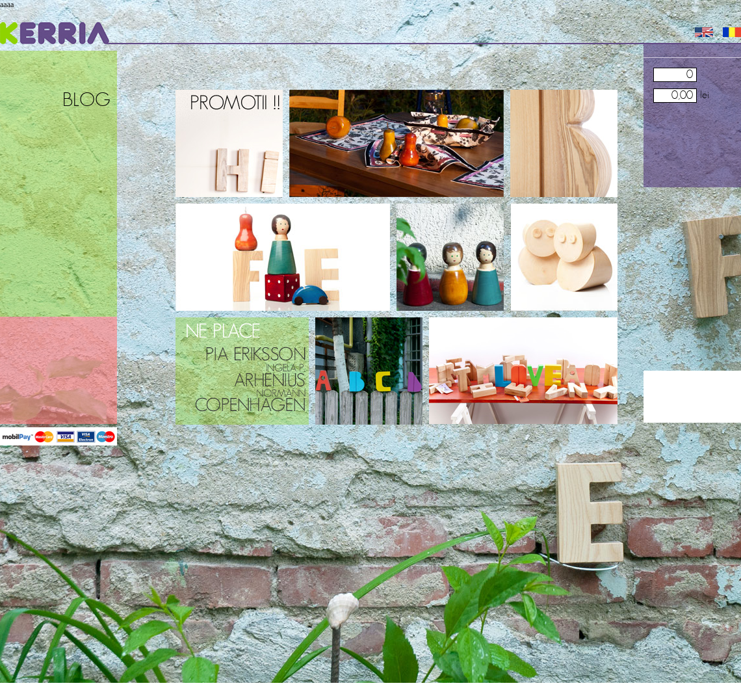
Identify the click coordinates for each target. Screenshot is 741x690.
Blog (86, 100)
